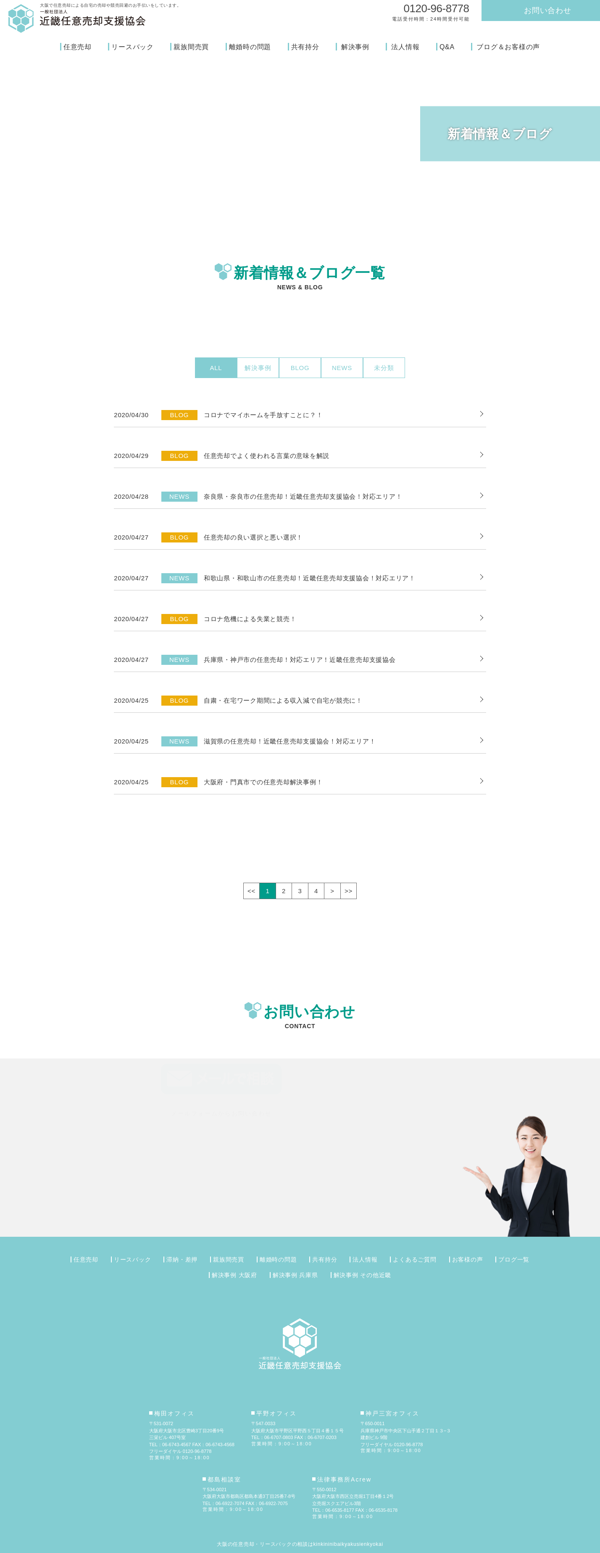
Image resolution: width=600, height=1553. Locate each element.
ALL (216, 367)
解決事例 (355, 47)
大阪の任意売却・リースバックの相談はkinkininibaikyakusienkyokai (300, 1544)
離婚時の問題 (250, 47)
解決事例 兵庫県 (295, 1275)
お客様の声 (467, 1259)
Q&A (447, 47)
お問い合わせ (547, 10)
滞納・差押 (181, 1259)
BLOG (300, 367)
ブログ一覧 (513, 1259)
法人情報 (405, 47)
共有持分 (305, 47)
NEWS (342, 367)
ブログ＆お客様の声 (508, 47)
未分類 (384, 367)
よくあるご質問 (414, 1259)
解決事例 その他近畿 (362, 1275)
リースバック (132, 47)
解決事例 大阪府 (234, 1275)
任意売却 (77, 47)
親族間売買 (191, 47)
